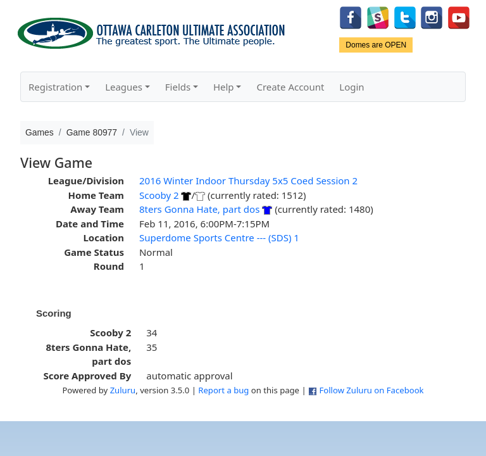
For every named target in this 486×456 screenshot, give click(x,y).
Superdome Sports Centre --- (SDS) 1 (219, 237)
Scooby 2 (159, 195)
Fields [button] (177, 86)
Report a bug (223, 390)
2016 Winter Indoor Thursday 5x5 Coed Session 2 (248, 180)
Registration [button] (55, 86)
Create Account (290, 86)
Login (351, 86)
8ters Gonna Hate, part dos (199, 209)
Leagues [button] (123, 86)
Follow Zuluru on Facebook (371, 390)
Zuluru (123, 390)
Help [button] (223, 86)
